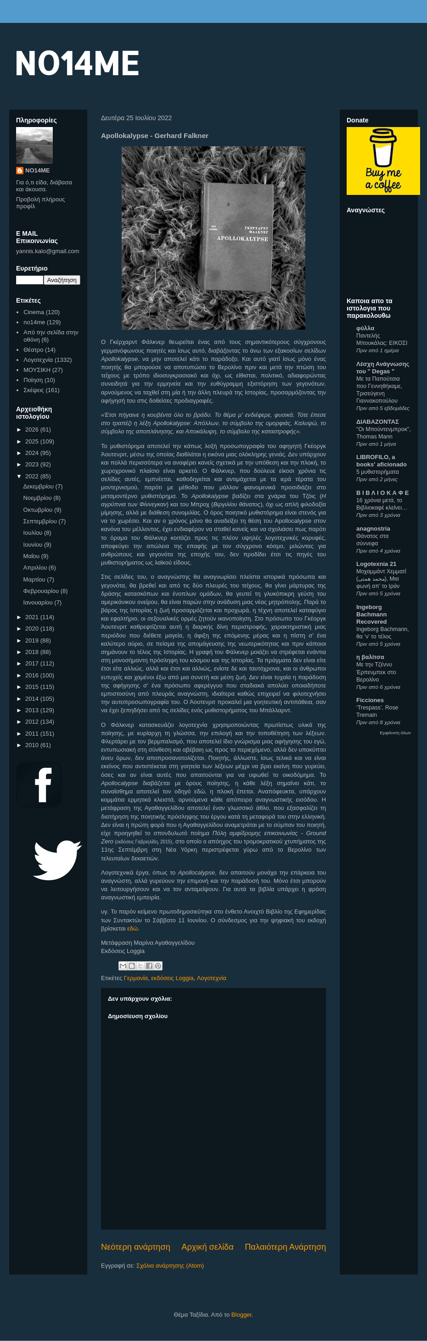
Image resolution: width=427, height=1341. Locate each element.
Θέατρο (33, 349)
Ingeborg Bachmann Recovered (371, 614)
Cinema (33, 312)
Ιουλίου (33, 532)
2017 (32, 663)
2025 (32, 441)
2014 (32, 698)
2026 (32, 429)
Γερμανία (136, 978)
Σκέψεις (33, 390)
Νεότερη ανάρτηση (135, 1247)
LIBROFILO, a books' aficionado (381, 461)
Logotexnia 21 (376, 563)
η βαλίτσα (370, 657)
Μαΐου (32, 556)
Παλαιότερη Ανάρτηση (285, 1247)
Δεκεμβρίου (39, 486)
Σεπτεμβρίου (41, 521)
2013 (32, 710)
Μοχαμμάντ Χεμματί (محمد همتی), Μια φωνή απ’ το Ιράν (381, 578)
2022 (32, 476)
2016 (32, 675)
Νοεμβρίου (38, 497)
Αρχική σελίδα (207, 1247)
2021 (32, 617)
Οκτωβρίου (38, 509)
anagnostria (373, 528)
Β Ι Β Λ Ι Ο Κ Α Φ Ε (382, 492)
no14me (34, 322)
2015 (32, 686)
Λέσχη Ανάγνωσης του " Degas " (382, 367)
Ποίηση (33, 380)
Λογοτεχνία (211, 978)
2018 (32, 651)
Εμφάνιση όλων (395, 732)
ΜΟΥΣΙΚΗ (37, 369)
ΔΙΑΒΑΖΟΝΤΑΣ (377, 421)
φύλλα (365, 328)
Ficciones (370, 700)
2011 (32, 733)
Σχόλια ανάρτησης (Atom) (170, 1265)
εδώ (132, 928)
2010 (32, 745)
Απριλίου (36, 567)
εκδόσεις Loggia (172, 978)
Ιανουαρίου (39, 602)
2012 (32, 721)
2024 (32, 452)
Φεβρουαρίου (42, 590)
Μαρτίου (35, 579)
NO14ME (76, 62)
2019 (32, 640)
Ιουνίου (33, 544)
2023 (32, 464)
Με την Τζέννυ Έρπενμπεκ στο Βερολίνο (376, 671)
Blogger (241, 1314)
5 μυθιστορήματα (377, 472)
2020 (32, 628)
